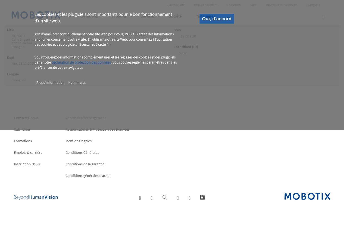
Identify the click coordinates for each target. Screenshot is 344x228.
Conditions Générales (82, 152)
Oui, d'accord (216, 18)
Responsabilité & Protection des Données (98, 129)
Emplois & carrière (28, 152)
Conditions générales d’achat (88, 175)
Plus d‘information (50, 82)
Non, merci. (77, 82)
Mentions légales (79, 141)
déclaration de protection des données (81, 62)
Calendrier (22, 129)
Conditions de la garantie (85, 164)
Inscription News (27, 164)
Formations (23, 141)
